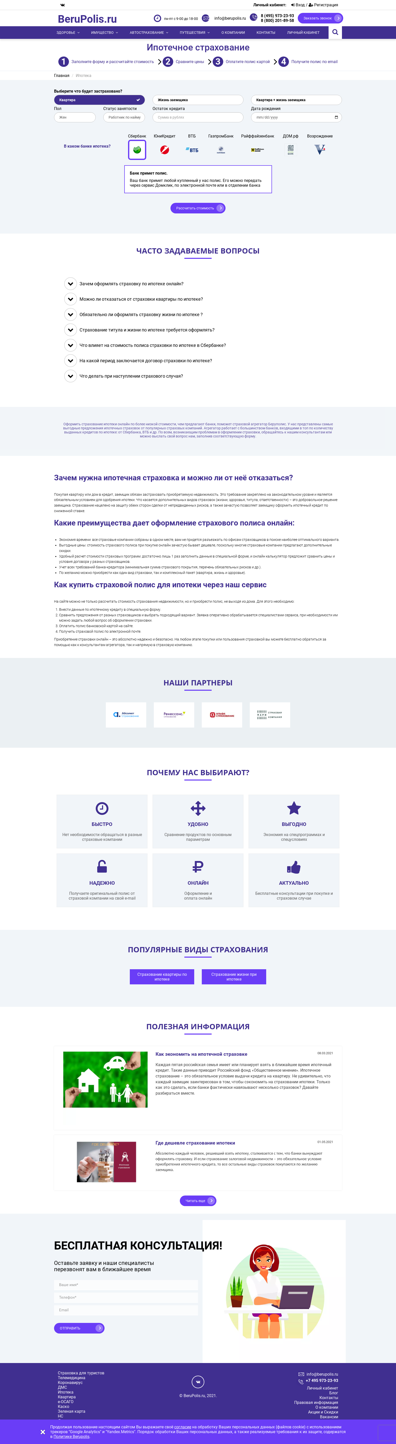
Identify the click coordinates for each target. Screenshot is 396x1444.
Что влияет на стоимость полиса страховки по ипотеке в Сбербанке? (145, 345)
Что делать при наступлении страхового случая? (123, 376)
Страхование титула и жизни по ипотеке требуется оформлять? (139, 329)
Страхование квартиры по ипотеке (162, 977)
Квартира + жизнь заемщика (281, 100)
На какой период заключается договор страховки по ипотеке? (138, 360)
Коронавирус (70, 1382)
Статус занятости (120, 108)
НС (60, 1416)
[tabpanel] (162, 978)
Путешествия (192, 33)
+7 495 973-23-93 (322, 1380)
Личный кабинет (303, 33)
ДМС (62, 1387)
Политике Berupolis (71, 1436)
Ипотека (65, 1392)
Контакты (266, 33)
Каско (63, 1406)
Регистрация (323, 5)
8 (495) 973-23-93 (277, 15)
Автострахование (147, 33)
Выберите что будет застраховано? (88, 91)
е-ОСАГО (65, 1401)
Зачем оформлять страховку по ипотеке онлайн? (124, 283)
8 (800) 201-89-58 (277, 20)
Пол (57, 108)
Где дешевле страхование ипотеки (195, 1143)
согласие (182, 1427)
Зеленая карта (71, 1411)
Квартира (67, 100)
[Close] (42, 1432)
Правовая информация (316, 1402)
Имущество (102, 33)
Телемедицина (71, 1377)
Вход (298, 5)
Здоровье (66, 33)
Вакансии (329, 1416)
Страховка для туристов (81, 1373)
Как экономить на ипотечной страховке (201, 1054)
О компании (233, 33)
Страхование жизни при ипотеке (234, 977)
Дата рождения (266, 108)
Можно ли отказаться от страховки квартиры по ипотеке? (133, 299)
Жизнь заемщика (173, 100)
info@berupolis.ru (230, 18)
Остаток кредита (169, 108)
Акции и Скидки (323, 1412)
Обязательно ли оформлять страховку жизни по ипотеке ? (133, 314)
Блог (333, 1393)
